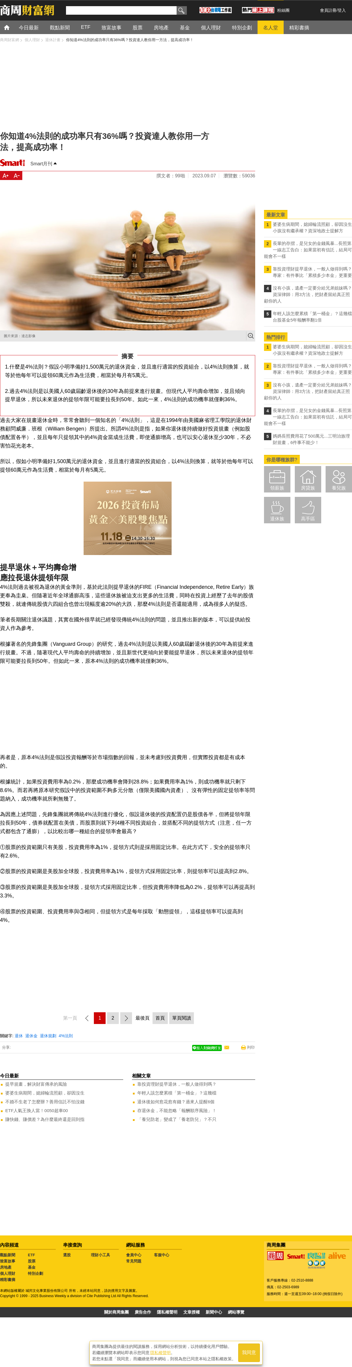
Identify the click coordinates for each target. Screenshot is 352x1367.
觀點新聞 (7, 1255)
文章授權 (191, 1312)
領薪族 (277, 487)
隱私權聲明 (167, 1312)
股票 (31, 1261)
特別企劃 (35, 1273)
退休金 (31, 1035)
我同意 (249, 1352)
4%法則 (66, 1035)
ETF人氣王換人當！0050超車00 (36, 1110)
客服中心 (161, 1255)
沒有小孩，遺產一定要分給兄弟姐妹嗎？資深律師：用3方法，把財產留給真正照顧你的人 (308, 294)
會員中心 (133, 1255)
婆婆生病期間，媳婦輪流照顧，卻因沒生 (44, 1092)
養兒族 (339, 487)
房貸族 (308, 487)
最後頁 (143, 1017)
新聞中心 (214, 1312)
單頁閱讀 (181, 1017)
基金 (31, 1267)
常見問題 (133, 1261)
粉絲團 (283, 10)
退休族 (277, 518)
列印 (251, 1047)
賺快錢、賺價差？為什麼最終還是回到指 (44, 1119)
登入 (342, 10)
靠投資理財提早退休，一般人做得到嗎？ (176, 1084)
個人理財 (7, 1273)
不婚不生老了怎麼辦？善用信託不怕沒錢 (44, 1101)
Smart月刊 (42, 163)
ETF (31, 1255)
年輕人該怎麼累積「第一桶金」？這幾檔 (176, 1092)
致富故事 (7, 1261)
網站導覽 (236, 1312)
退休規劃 (48, 1035)
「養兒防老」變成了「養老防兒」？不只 (176, 1119)
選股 (67, 1255)
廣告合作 (143, 1312)
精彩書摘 (7, 1279)
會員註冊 (328, 10)
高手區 (308, 518)
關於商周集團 (116, 1312)
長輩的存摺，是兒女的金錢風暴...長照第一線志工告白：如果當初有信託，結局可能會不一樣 (308, 250)
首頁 (12, 27)
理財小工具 (100, 1255)
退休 (19, 1035)
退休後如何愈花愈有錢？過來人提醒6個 (175, 1101)
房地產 (5, 1267)
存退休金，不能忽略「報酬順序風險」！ (176, 1110)
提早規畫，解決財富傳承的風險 (36, 1084)
